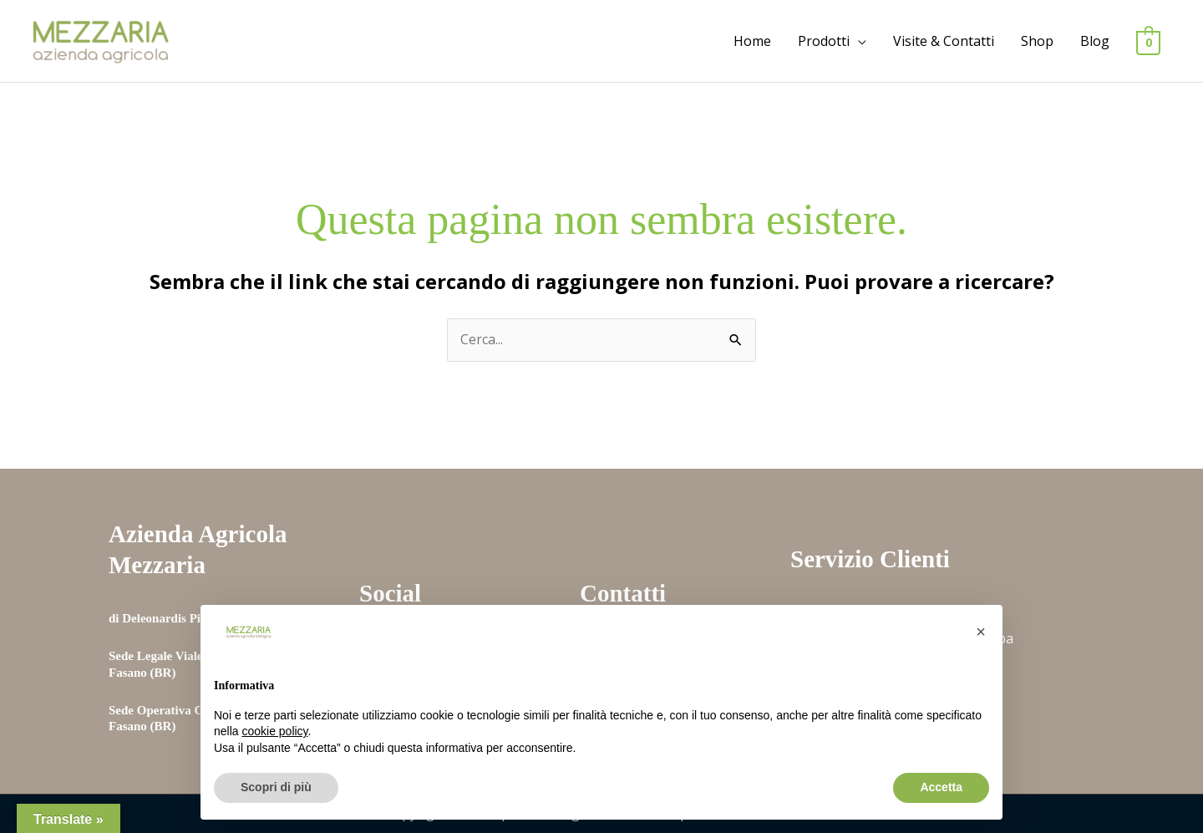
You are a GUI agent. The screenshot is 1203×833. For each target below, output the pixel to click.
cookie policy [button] (274, 731)
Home (752, 41)
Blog (1094, 41)
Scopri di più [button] (276, 787)
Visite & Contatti (943, 41)
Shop (1037, 41)
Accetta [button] (941, 787)
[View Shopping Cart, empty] (1148, 42)
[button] (980, 631)
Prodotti (824, 41)
